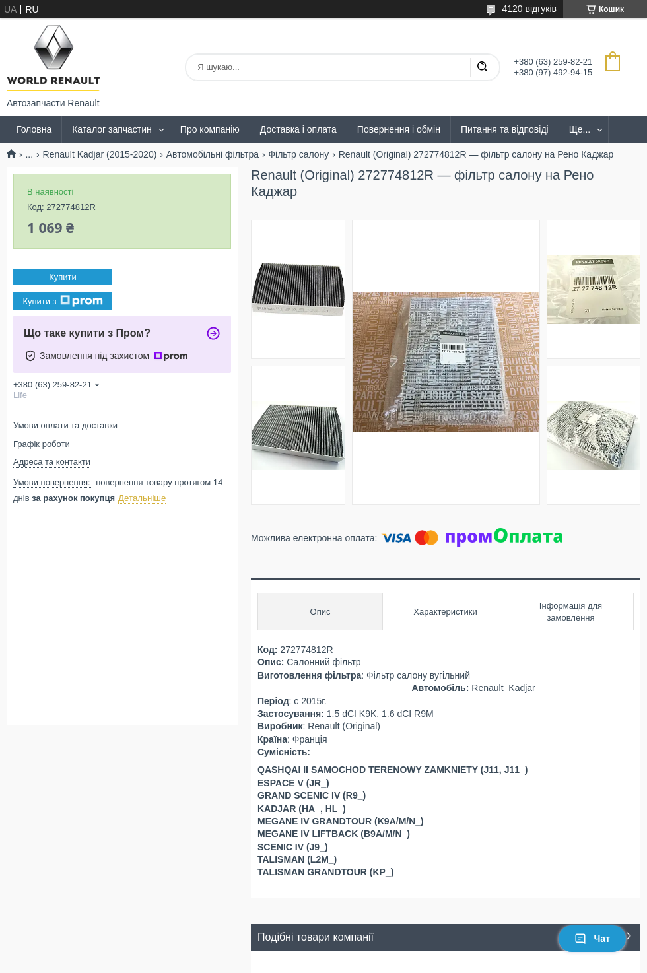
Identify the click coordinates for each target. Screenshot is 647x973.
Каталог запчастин (112, 129)
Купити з (62, 301)
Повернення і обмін (398, 129)
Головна (34, 129)
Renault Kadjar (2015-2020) (100, 154)
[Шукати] (482, 67)
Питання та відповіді (505, 129)
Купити (63, 277)
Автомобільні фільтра (212, 154)
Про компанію (210, 129)
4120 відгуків (529, 8)
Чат (592, 939)
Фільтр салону (298, 154)
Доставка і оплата (298, 129)
